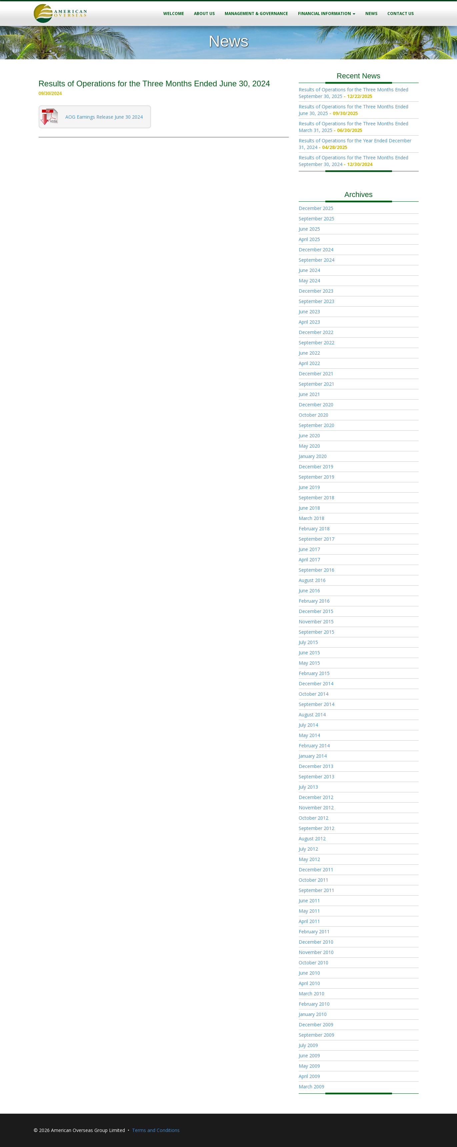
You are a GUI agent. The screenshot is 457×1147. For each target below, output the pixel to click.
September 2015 (316, 632)
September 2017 (316, 539)
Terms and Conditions (156, 1130)
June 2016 (309, 590)
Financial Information (326, 13)
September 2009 (316, 1035)
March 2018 (311, 518)
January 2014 (313, 756)
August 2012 (312, 838)
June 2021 (309, 394)
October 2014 (313, 694)
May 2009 (309, 1066)
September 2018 (316, 497)
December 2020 (316, 404)
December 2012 (316, 797)
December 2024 (316, 249)
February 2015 (314, 673)
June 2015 (309, 652)
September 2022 (316, 342)
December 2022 (316, 332)
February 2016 (314, 601)
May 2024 (309, 280)
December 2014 (316, 683)
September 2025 (316, 218)
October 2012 (313, 818)
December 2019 (316, 466)
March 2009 (311, 1086)
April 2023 (309, 322)
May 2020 (309, 446)
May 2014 (309, 735)
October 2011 (313, 880)
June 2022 (309, 353)
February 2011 (314, 931)
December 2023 (316, 291)
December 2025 (316, 208)
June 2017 (309, 549)
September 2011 (316, 890)
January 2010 (313, 1014)
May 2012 (309, 859)
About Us (204, 13)
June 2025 (309, 229)
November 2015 (316, 621)
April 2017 (309, 559)
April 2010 (309, 983)
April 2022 (309, 363)
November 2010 (316, 952)
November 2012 (316, 807)
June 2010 (309, 973)
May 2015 (309, 663)
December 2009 (316, 1024)
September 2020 (316, 425)
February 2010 (314, 1004)
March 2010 (311, 993)
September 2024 (316, 260)
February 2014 (314, 745)
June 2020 (309, 435)
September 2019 (316, 477)
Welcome (173, 13)
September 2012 (316, 828)
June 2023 (309, 311)
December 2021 (316, 373)
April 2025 (309, 239)
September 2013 (316, 776)
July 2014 (308, 725)
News (371, 13)
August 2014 (312, 714)
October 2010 (313, 962)
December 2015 (316, 611)
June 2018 (309, 508)
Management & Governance (256, 13)
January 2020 (313, 456)
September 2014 (316, 704)
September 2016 (316, 570)
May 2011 (309, 911)
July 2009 (308, 1045)
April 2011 (309, 921)
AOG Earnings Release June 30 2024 (104, 117)
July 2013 (308, 787)
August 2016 (312, 580)
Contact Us (400, 13)
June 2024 (309, 270)
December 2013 (316, 766)
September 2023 (316, 301)
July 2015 (308, 642)
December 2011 (316, 869)
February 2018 (314, 528)
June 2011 (309, 900)
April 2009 (309, 1076)
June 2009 (309, 1055)
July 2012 (308, 849)
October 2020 (313, 415)
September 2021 (316, 384)
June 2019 (309, 487)
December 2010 (316, 942)
